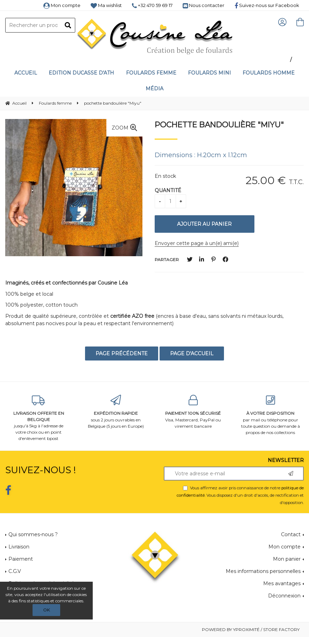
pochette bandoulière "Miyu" (219, 124)
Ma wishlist (106, 5)
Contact (291, 534)
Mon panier (287, 559)
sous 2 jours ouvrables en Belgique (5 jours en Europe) (116, 412)
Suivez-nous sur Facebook (266, 5)
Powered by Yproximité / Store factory (251, 629)
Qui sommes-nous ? (33, 534)
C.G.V (14, 571)
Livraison (18, 547)
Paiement (20, 559)
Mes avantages (282, 583)
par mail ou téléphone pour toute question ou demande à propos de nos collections (270, 415)
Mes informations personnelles (263, 571)
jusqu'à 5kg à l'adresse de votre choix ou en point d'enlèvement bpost (39, 418)
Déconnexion (284, 596)
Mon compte (61, 5)
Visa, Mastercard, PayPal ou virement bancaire (193, 412)
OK (46, 609)
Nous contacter (203, 5)
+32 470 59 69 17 (152, 5)
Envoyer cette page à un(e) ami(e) (197, 243)
